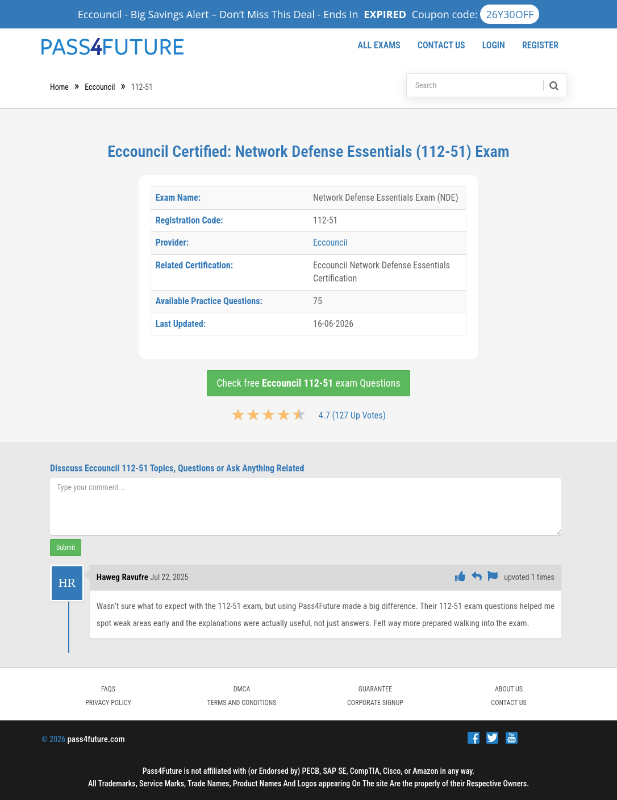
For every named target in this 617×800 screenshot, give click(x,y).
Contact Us (441, 45)
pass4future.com (95, 739)
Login (493, 45)
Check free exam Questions (308, 383)
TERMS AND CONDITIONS (242, 703)
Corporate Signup (375, 703)
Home (59, 87)
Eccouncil (100, 87)
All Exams (378, 45)
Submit (65, 548)
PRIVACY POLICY (108, 703)
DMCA (242, 689)
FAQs (108, 689)
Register (540, 45)
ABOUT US (509, 689)
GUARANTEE (375, 689)
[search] (553, 85)
